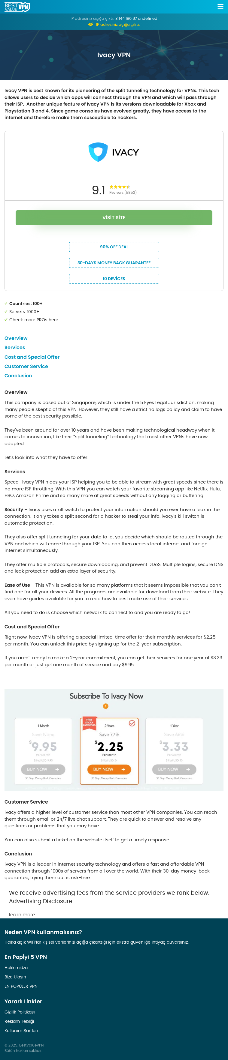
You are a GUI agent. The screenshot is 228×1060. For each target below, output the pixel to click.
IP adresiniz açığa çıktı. (118, 24)
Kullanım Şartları (21, 1031)
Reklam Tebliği (19, 1021)
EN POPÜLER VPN (21, 986)
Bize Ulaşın (15, 977)
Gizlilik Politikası (20, 1012)
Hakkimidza (16, 968)
